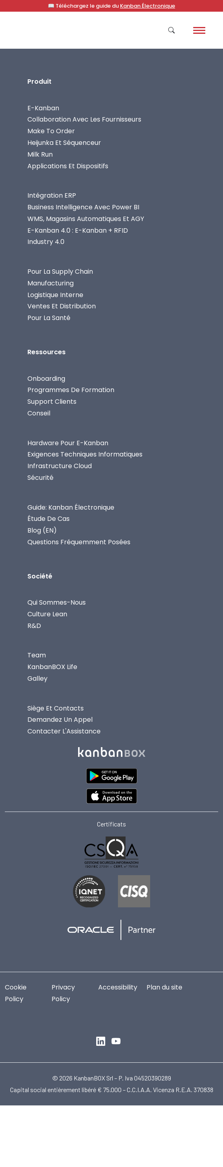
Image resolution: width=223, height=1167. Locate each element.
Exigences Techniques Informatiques (84, 454)
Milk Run (40, 154)
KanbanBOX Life (52, 666)
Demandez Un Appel (60, 719)
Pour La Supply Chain (60, 271)
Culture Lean (47, 614)
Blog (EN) (42, 530)
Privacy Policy (63, 993)
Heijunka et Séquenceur (64, 142)
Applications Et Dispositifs (67, 166)
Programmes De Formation (70, 390)
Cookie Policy (16, 993)
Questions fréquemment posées (78, 542)
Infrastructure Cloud (59, 466)
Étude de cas (48, 518)
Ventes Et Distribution (61, 306)
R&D (34, 625)
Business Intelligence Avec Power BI (83, 207)
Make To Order (51, 131)
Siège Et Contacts (55, 708)
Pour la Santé (48, 317)
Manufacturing (50, 283)
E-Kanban (43, 108)
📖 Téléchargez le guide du (111, 5)
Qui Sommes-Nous (56, 602)
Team (36, 655)
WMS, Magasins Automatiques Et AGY (85, 218)
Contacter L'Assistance (64, 731)
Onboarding (46, 378)
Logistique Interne (55, 294)
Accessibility (117, 987)
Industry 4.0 (45, 241)
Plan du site (164, 987)
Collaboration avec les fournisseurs (84, 119)
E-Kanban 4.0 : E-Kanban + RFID (77, 230)
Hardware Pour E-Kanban (67, 443)
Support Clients (51, 401)
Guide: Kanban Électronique (70, 507)
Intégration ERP (51, 195)
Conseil (38, 413)
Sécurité (40, 477)
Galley (37, 678)
